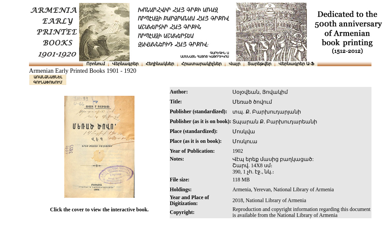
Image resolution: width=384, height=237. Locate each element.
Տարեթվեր (259, 63)
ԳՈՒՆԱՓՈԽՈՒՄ (47, 82)
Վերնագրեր (125, 63)
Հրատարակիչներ (201, 63)
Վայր (234, 63)
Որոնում (95, 63)
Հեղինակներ (160, 63)
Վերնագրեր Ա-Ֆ (296, 63)
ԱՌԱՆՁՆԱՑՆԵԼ (48, 77)
